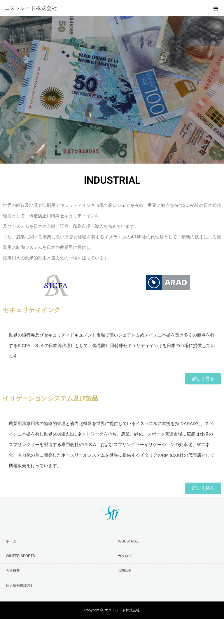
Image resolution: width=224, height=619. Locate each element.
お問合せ (125, 570)
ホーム (11, 541)
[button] (203, 378)
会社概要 (13, 570)
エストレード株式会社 (122, 610)
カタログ (125, 556)
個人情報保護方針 (20, 585)
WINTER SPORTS (20, 556)
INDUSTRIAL (128, 541)
